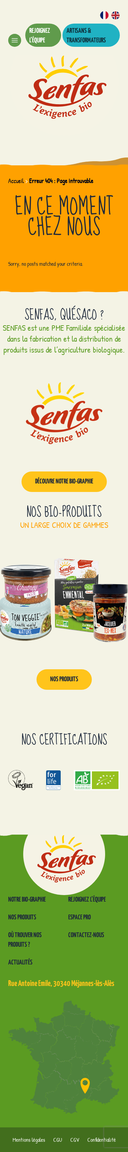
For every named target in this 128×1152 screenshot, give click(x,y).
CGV (74, 1139)
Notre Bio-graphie (27, 899)
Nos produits (64, 679)
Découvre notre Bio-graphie (64, 481)
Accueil (16, 181)
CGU (57, 1139)
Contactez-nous (86, 935)
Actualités (20, 962)
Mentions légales (29, 1139)
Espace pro (79, 917)
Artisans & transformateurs (86, 36)
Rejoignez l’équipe (39, 36)
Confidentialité (101, 1139)
